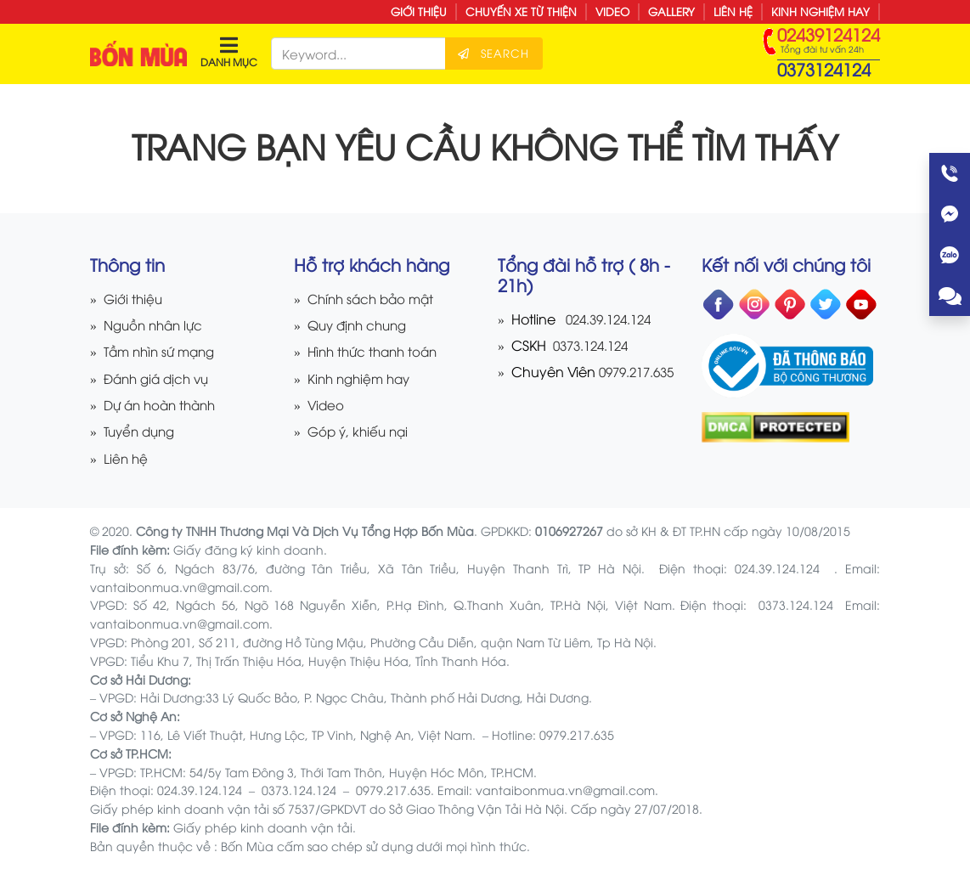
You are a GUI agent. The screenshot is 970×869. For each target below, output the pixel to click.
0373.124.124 (593, 344)
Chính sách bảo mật (374, 298)
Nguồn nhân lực (157, 324)
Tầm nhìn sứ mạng (163, 350)
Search (503, 52)
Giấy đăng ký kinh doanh (248, 549)
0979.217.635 (634, 371)
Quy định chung (361, 324)
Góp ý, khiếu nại (360, 430)
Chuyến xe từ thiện (521, 11)
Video (612, 11)
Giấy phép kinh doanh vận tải (262, 827)
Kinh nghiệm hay (820, 11)
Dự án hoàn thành (164, 404)
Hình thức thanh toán (376, 350)
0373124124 (824, 68)
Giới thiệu (419, 11)
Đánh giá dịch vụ (160, 378)
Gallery (671, 11)
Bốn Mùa (247, 846)
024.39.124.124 (613, 318)
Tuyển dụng (142, 430)
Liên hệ (733, 11)
